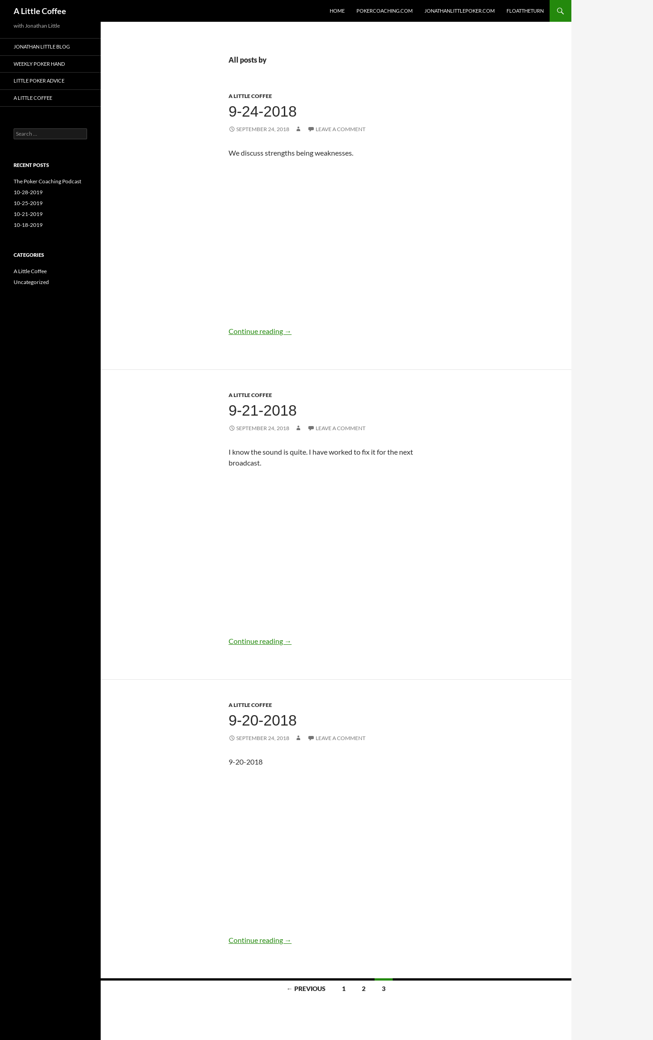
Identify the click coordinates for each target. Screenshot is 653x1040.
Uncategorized (31, 282)
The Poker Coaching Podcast (47, 181)
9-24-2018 (263, 111)
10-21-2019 (28, 214)
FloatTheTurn (525, 11)
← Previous (306, 988)
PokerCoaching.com (384, 11)
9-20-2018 (263, 720)
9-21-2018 (263, 410)
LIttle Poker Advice (39, 80)
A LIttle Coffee (33, 98)
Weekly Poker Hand (39, 64)
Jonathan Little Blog (42, 46)
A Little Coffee (40, 11)
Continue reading (260, 331)
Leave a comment (340, 129)
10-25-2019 (28, 203)
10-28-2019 (28, 192)
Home (337, 11)
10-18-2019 (28, 224)
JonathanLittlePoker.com (459, 11)
